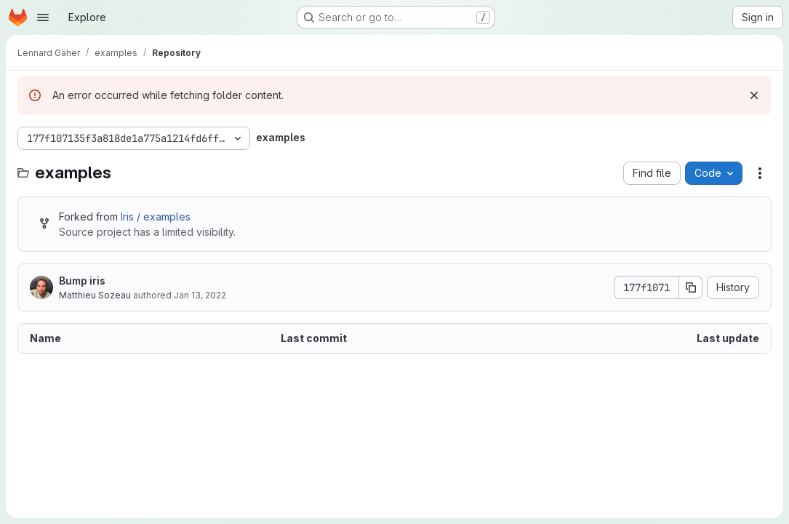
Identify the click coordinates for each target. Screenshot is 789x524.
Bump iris (82, 280)
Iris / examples (156, 216)
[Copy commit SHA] (690, 287)
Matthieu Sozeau (95, 295)
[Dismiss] (754, 95)
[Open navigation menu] (43, 17)
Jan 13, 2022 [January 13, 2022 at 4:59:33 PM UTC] (200, 295)
